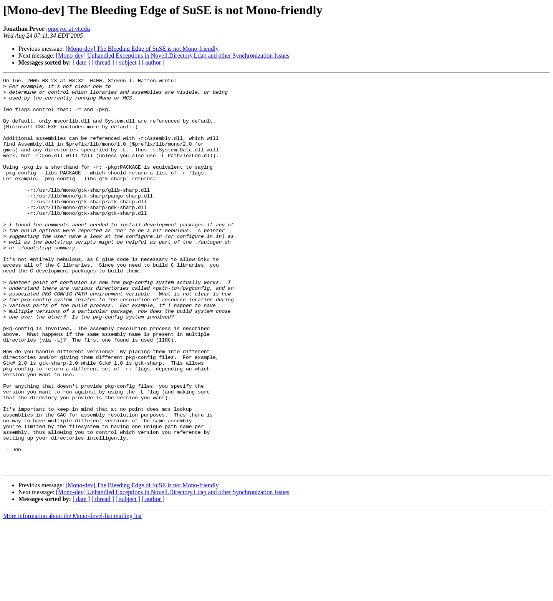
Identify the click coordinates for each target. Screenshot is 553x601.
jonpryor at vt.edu (68, 28)
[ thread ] (102, 62)
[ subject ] (128, 62)
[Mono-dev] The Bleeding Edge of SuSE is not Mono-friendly (142, 48)
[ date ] (81, 62)
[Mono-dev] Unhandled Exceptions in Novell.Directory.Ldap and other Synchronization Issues (173, 55)
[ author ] (153, 62)
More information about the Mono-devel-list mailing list (72, 594)
